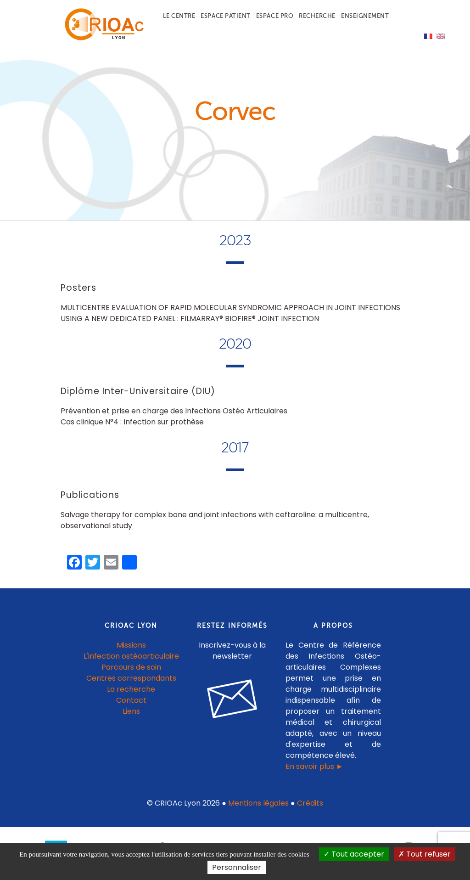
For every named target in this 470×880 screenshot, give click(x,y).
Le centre (179, 15)
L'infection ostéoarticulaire (131, 656)
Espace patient (225, 15)
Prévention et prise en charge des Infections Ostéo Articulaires (174, 411)
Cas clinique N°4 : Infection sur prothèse (132, 422)
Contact (131, 700)
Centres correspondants (131, 678)
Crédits (310, 803)
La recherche (131, 689)
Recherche (317, 15)
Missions (131, 645)
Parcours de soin (131, 667)
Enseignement (365, 15)
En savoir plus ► (314, 766)
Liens (131, 711)
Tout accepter (354, 854)
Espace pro (274, 15)
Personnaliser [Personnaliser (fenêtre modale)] (236, 867)
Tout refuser (424, 854)
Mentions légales (258, 803)
